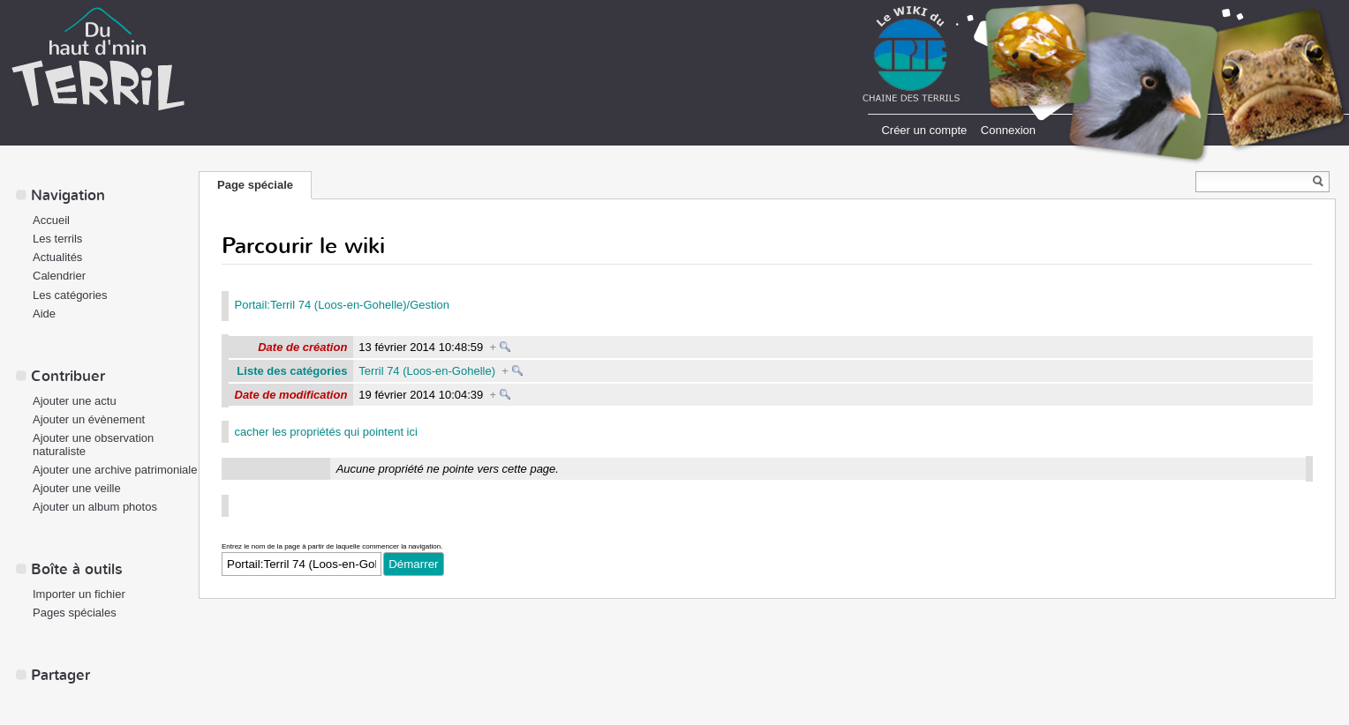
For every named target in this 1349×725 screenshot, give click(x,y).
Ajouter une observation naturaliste (93, 444)
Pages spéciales (75, 612)
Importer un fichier (79, 594)
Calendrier (59, 275)
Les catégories (70, 295)
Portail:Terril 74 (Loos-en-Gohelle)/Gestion (342, 304)
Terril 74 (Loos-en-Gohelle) (426, 370)
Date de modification (291, 394)
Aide (44, 313)
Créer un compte (924, 130)
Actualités (57, 257)
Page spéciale (255, 184)
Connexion (1008, 130)
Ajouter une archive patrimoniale (115, 469)
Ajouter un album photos (95, 506)
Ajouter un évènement (89, 419)
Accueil (51, 220)
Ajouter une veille (77, 488)
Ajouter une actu (75, 400)
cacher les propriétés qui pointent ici (326, 431)
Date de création (302, 347)
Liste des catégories (292, 370)
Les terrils (57, 238)
